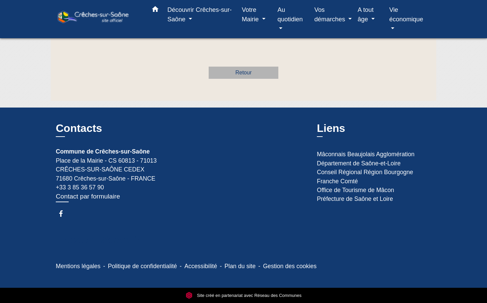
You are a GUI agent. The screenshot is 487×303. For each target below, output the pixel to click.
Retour (243, 72)
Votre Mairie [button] (251, 14)
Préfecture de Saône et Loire (355, 198)
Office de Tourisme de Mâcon (355, 190)
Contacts (79, 128)
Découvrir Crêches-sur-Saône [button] (199, 14)
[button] (155, 10)
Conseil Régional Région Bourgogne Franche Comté (365, 176)
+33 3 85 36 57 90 (80, 187)
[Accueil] (98, 19)
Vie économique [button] (406, 14)
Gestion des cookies (290, 266)
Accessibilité (200, 266)
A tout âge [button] (366, 14)
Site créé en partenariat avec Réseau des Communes (244, 295)
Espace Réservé (97, 240)
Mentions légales (78, 266)
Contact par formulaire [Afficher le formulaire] (88, 196)
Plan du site (240, 266)
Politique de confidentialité (142, 266)
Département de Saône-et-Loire (358, 163)
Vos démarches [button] (330, 14)
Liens (331, 128)
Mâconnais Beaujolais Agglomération (366, 154)
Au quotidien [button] (290, 14)
